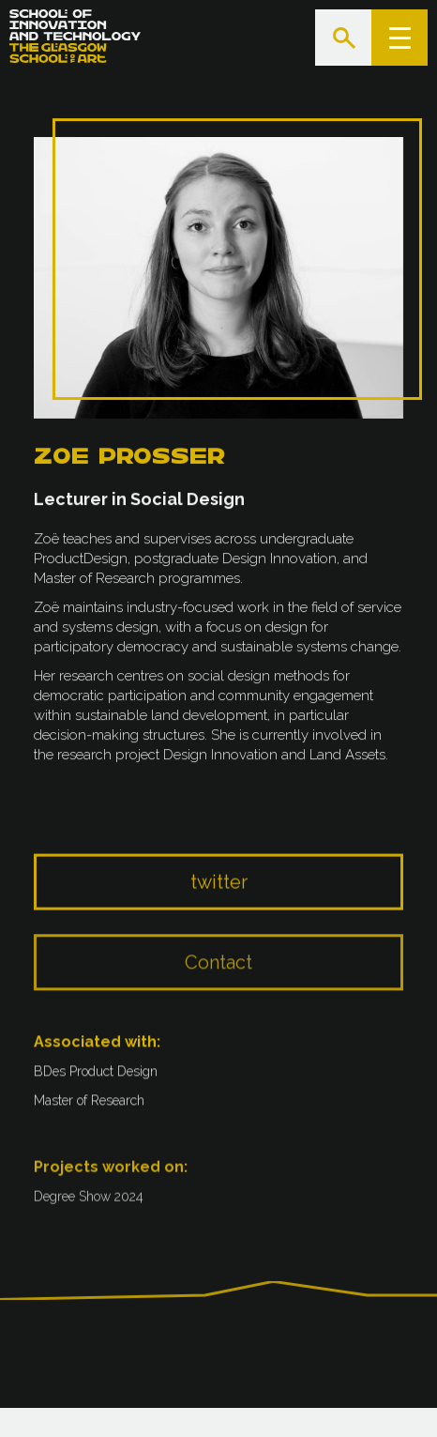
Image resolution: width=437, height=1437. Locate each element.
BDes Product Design (96, 1075)
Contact (218, 979)
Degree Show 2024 (88, 1204)
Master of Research (89, 1105)
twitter (219, 895)
